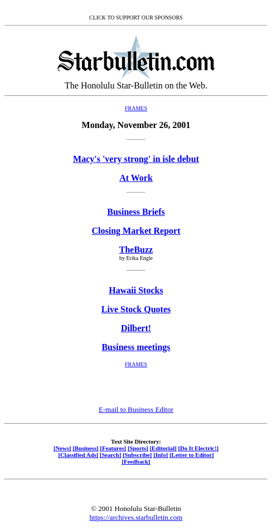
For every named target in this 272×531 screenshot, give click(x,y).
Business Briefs (136, 212)
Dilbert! (136, 328)
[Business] (85, 448)
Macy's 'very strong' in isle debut (136, 159)
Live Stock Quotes (136, 309)
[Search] (111, 454)
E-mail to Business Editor (136, 409)
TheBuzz (136, 249)
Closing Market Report (135, 230)
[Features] (113, 448)
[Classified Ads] (78, 454)
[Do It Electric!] (198, 448)
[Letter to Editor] (191, 454)
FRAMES (136, 108)
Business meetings (135, 347)
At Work (136, 178)
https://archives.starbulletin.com (136, 517)
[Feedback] (136, 461)
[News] (62, 448)
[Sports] (138, 448)
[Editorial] (162, 448)
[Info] (160, 454)
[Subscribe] (137, 454)
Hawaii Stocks (136, 290)
